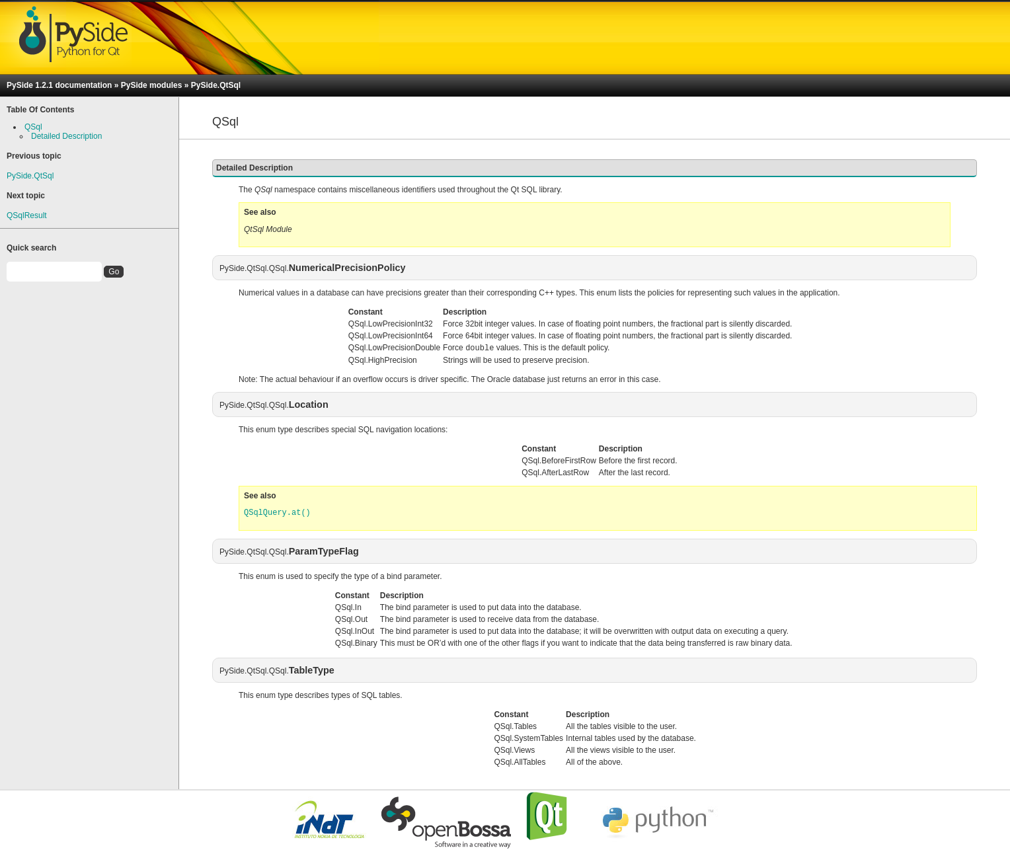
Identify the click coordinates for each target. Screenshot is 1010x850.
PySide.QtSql (216, 85)
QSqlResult (27, 215)
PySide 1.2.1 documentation (59, 85)
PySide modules (151, 85)
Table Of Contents (40, 109)
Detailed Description (66, 136)
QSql (33, 127)
